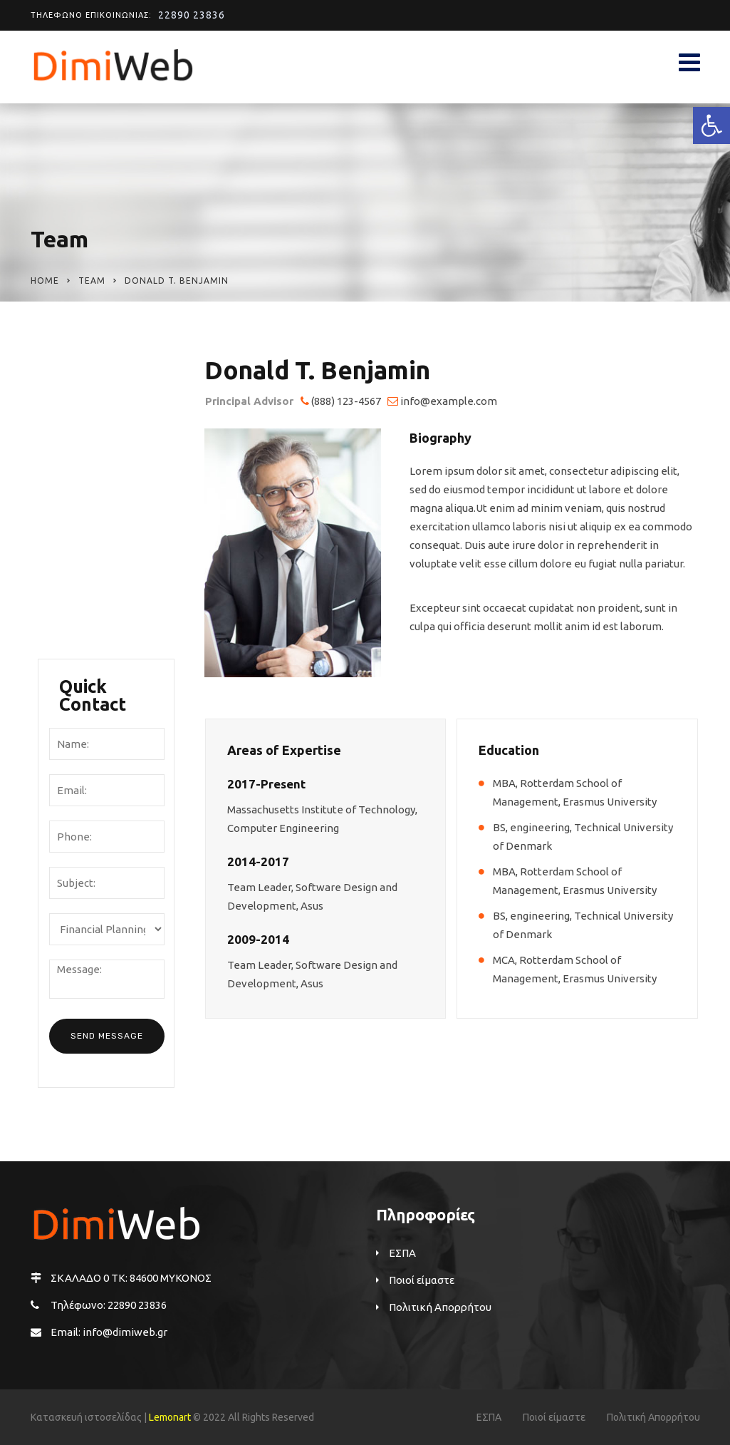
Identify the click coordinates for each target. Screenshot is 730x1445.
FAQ (67, 621)
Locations (82, 533)
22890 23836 (191, 15)
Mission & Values (101, 504)
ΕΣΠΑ (402, 1253)
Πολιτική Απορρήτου (440, 1307)
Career (74, 563)
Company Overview (82, 407)
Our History (86, 446)
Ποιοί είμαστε (92, 368)
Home (45, 280)
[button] (711, 125)
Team (91, 280)
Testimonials (90, 592)
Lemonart (170, 1417)
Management (92, 475)
